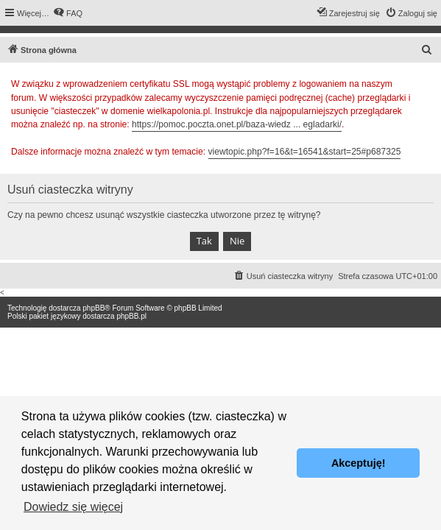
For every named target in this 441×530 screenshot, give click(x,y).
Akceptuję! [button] (358, 463)
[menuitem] (67, 13)
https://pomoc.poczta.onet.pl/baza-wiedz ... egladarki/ (237, 124)
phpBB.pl (131, 316)
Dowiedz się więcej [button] (73, 507)
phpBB (93, 308)
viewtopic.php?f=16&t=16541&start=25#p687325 (304, 151)
